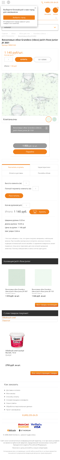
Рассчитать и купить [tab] (16, 167)
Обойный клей (11, 318)
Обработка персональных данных (19, 411)
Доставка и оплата (13, 394)
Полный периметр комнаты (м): (18, 188)
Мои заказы (10, 398)
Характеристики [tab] (44, 167)
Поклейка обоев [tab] (44, 173)
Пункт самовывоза (13, 414)
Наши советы (11, 407)
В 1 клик (42, 59)
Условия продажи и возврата (17, 404)
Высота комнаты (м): (13, 183)
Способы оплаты (12, 401)
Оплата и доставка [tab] (16, 173)
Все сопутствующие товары (44, 377)
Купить (23, 59)
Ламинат (8, 323)
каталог (7, 27)
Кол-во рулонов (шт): (13, 205)
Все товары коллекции (47, 305)
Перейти (30, 151)
